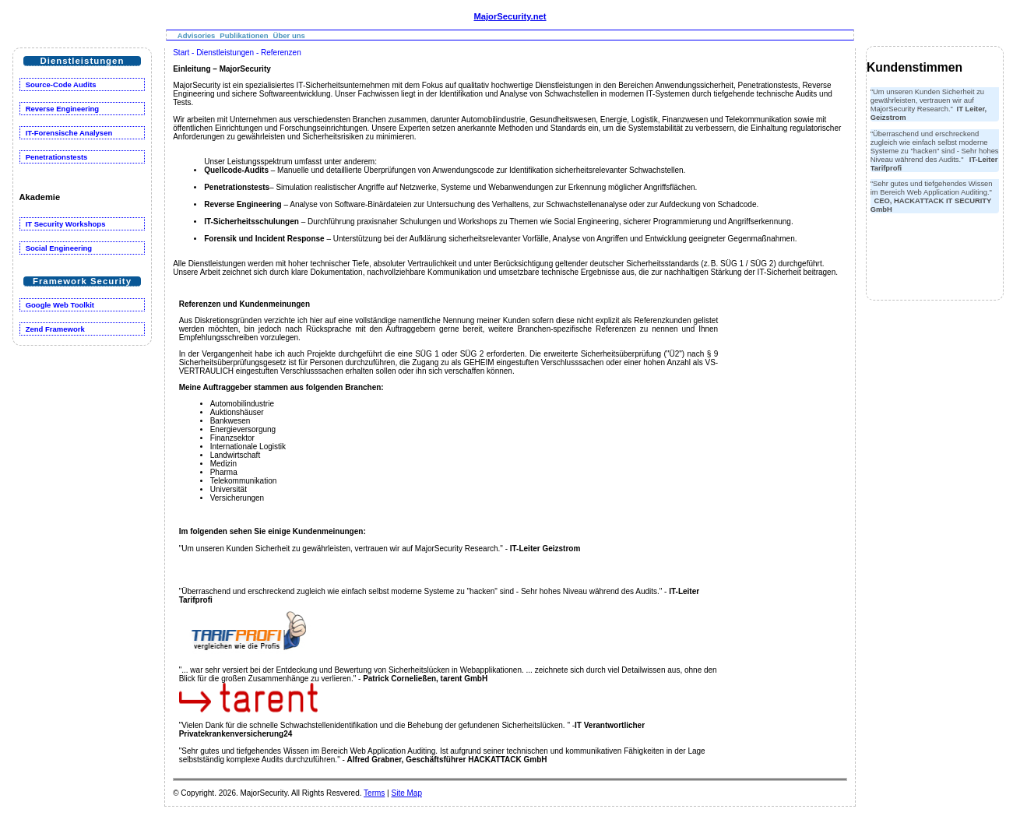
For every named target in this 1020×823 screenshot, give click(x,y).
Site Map (406, 793)
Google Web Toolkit (60, 305)
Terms (374, 793)
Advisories (197, 35)
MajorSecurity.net (509, 16)
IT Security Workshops (66, 224)
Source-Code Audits (61, 84)
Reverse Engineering (63, 108)
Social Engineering (59, 248)
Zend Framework (55, 329)
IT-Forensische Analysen (69, 132)
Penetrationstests (57, 157)
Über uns (289, 35)
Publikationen (244, 35)
